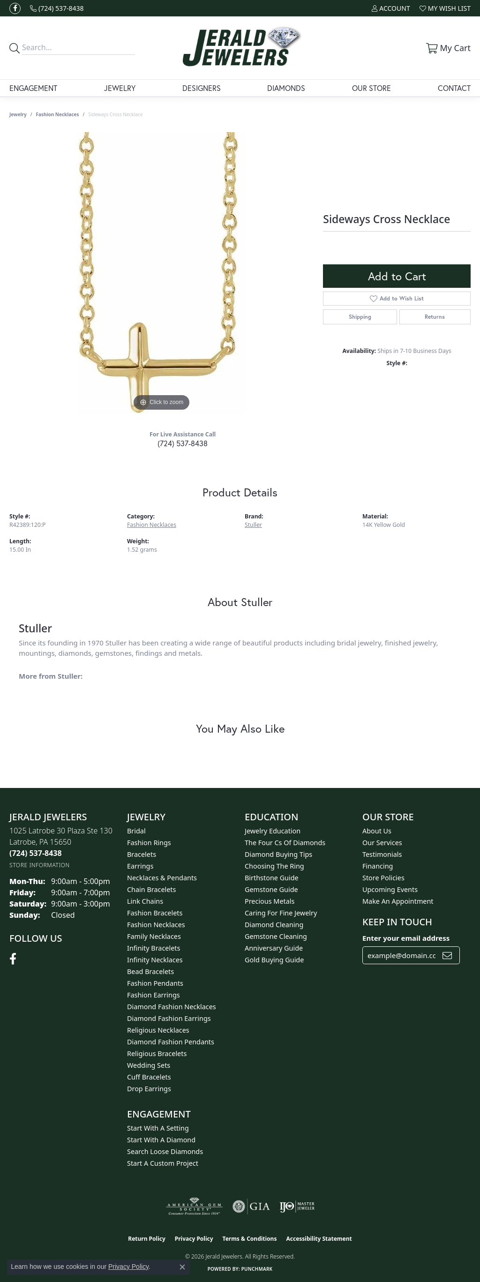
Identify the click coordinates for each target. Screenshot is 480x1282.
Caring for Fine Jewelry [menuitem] (281, 912)
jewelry (18, 114)
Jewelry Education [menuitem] (272, 830)
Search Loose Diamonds (165, 1151)
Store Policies (383, 877)
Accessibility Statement (319, 1239)
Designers (201, 88)
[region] (161, 272)
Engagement (33, 88)
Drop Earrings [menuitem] (149, 1088)
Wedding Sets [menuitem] (148, 1065)
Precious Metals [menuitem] (269, 901)
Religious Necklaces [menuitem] (158, 1030)
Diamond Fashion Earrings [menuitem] (169, 1018)
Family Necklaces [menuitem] (154, 936)
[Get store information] (39, 865)
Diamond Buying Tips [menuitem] (278, 854)
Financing (377, 866)
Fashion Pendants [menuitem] (155, 983)
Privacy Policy (194, 1239)
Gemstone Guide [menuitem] (271, 889)
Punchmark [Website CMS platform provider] (257, 1269)
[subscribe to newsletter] (447, 955)
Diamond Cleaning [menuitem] (274, 924)
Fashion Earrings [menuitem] (153, 994)
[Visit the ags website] (194, 1206)
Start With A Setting (158, 1128)
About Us (376, 830)
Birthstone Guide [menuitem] (272, 877)
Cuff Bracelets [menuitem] (149, 1076)
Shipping (360, 316)
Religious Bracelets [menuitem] (157, 1053)
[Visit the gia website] (251, 1206)
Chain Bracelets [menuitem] (151, 889)
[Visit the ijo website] (297, 1206)
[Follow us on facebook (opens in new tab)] (15, 8)
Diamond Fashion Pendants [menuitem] (170, 1041)
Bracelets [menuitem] (141, 854)
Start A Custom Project (162, 1163)
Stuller (253, 525)
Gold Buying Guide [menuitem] (274, 959)
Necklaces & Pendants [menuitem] (162, 877)
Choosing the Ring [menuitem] (274, 866)
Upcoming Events (390, 889)
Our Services (382, 842)
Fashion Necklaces (57, 114)
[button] (391, 8)
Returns (435, 316)
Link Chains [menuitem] (145, 901)
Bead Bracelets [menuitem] (150, 971)
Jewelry (119, 88)
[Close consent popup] (182, 1267)
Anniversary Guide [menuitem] (274, 948)
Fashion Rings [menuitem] (149, 842)
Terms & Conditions (250, 1239)
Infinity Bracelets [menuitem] (153, 948)
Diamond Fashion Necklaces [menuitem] (171, 1006)
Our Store (371, 88)
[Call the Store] (35, 853)
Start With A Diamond (161, 1139)
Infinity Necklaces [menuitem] (155, 959)
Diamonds (286, 88)
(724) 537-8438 (183, 443)
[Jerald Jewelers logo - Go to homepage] (240, 47)
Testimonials (382, 854)
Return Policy (146, 1239)
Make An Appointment (398, 901)
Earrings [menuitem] (140, 866)
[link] (57, 8)
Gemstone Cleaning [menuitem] (276, 936)
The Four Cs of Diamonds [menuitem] (285, 842)
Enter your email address (406, 938)
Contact (454, 88)
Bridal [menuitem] (136, 830)
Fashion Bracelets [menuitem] (154, 912)
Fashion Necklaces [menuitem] (156, 924)
